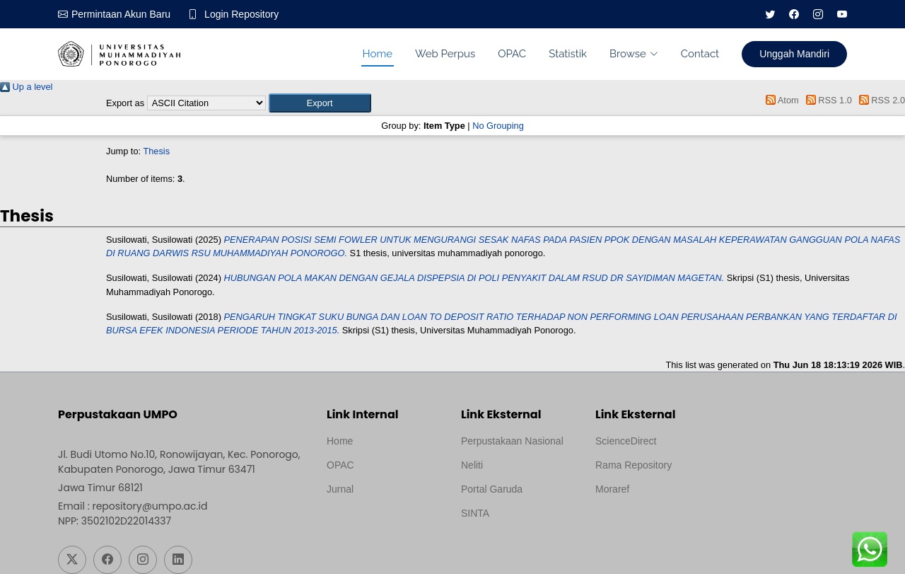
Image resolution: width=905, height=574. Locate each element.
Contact (700, 53)
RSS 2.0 (879, 100)
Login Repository (241, 14)
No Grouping (498, 125)
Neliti (472, 465)
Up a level (26, 86)
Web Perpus (445, 53)
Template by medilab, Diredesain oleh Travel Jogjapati (376, 523)
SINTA (475, 513)
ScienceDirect (625, 441)
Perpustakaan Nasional (512, 441)
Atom (780, 100)
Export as (125, 103)
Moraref (612, 489)
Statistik (568, 53)
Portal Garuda (491, 489)
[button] (320, 103)
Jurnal (340, 489)
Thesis (156, 151)
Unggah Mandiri (794, 53)
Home (377, 53)
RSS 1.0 (826, 100)
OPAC (512, 53)
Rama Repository (633, 465)
